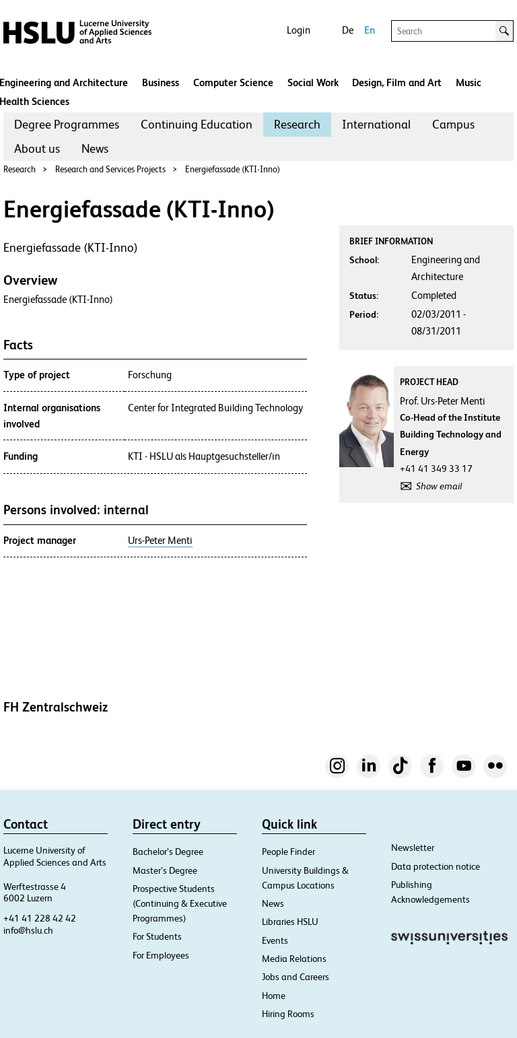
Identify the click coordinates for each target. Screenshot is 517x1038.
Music (468, 82)
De (347, 30)
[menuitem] (66, 124)
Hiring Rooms (288, 1013)
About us (37, 148)
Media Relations (294, 958)
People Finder (288, 851)
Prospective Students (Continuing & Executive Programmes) (180, 903)
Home (273, 995)
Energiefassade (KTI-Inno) (232, 169)
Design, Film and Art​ (397, 82)
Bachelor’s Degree (168, 851)
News (94, 148)
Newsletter (412, 847)
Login (298, 30)
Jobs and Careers (295, 976)
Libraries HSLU (290, 921)
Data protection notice (435, 866)
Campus (453, 124)
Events (275, 940)
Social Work (313, 82)
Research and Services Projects (110, 169)
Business (160, 82)
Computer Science (233, 82)
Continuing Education (196, 124)
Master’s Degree (165, 870)
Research (297, 124)
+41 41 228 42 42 (39, 918)
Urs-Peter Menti (160, 540)
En (369, 30)
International (376, 124)
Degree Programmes (66, 124)
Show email (439, 486)
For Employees (161, 955)
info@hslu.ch (28, 930)
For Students (157, 936)
